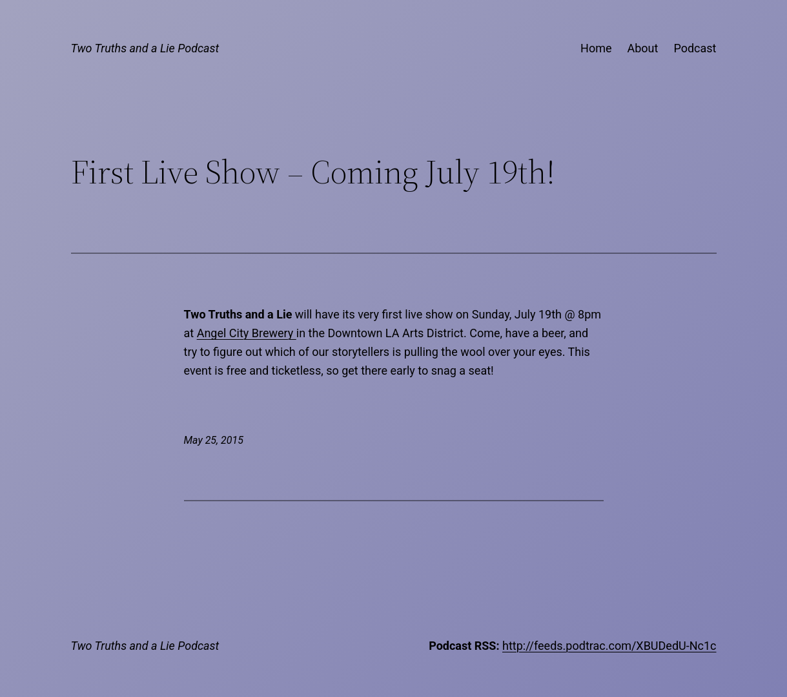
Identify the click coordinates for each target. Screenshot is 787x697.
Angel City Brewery (246, 333)
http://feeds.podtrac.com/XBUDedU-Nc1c (609, 645)
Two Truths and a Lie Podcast (145, 48)
